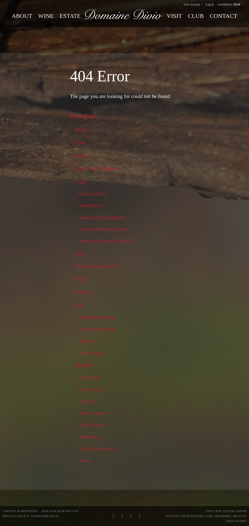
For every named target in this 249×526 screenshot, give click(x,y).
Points (85, 460)
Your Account (191, 4)
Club (196, 16)
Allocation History (96, 448)
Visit (174, 16)
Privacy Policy (93, 193)
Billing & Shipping (97, 317)
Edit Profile (90, 377)
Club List (88, 401)
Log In (210, 4)
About (22, 16)
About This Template (96, 168)
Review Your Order (97, 329)
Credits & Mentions (19, 511)
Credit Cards (91, 389)
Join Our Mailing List (60, 511)
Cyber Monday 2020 (96, 266)
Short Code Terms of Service (106, 241)
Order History (92, 425)
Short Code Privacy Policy (104, 229)
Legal (80, 181)
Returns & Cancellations (102, 217)
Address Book (92, 413)
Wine (46, 16)
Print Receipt (91, 353)
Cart (79, 305)
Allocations (90, 436)
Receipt (86, 341)
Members (84, 365)
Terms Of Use (92, 205)
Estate (70, 16)
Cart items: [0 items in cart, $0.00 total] (229, 4)
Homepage (83, 115)
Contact (223, 16)
